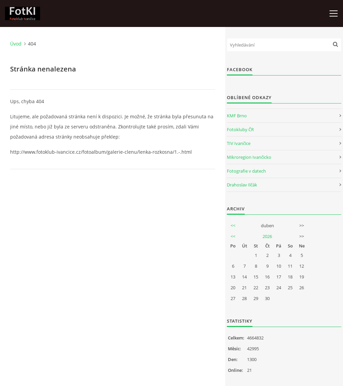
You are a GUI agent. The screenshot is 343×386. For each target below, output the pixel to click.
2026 (267, 236)
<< (233, 225)
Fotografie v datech (246, 171)
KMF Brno (237, 116)
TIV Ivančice (238, 143)
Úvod (16, 43)
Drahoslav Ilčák (242, 185)
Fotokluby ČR (240, 129)
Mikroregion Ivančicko (249, 157)
